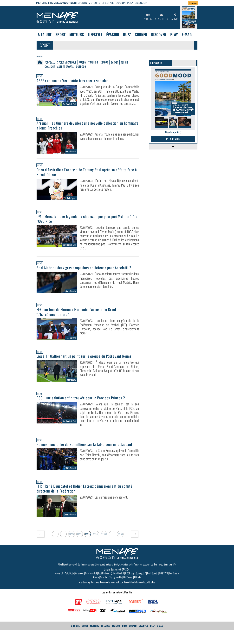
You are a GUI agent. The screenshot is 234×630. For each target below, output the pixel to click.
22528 (71, 534)
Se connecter (175, 3)
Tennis (124, 62)
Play (174, 34)
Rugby (82, 62)
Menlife (40, 56)
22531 (96, 534)
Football (50, 62)
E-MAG (187, 34)
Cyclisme (50, 67)
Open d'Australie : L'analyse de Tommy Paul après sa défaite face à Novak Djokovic (87, 172)
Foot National (103, 573)
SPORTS (82, 3)
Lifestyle (95, 34)
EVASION (120, 3)
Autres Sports (65, 67)
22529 (80, 534)
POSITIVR (163, 573)
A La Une (45, 34)
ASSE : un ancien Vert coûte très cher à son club (73, 80)
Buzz (127, 34)
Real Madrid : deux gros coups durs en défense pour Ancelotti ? (84, 267)
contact (143, 582)
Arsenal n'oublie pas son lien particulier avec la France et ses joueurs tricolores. (109, 136)
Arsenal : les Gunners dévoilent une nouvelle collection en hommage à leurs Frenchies (87, 125)
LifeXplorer (128, 577)
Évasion (112, 34)
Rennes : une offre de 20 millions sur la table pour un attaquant (84, 444)
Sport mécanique (66, 62)
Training (93, 62)
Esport (104, 62)
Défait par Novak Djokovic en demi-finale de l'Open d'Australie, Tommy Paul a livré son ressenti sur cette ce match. (109, 185)
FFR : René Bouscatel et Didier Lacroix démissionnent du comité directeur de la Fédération (84, 488)
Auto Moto (69, 573)
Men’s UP (59, 573)
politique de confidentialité (127, 582)
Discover (158, 34)
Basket (114, 62)
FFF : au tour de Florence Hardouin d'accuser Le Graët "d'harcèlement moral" (76, 312)
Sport (60, 34)
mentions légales (86, 582)
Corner (141, 34)
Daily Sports (152, 573)
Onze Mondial (91, 573)
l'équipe (151, 582)
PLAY (130, 3)
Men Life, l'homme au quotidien (56, 3)
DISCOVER (141, 3)
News (39, 76)
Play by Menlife (115, 577)
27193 (120, 534)
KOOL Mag (129, 573)
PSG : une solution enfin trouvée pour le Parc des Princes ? (81, 397)
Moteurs (76, 34)
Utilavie (137, 577)
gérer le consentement (104, 582)
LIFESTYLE (108, 3)
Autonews (79, 573)
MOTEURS (94, 3)
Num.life (103, 577)
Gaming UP (141, 573)
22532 (104, 534)
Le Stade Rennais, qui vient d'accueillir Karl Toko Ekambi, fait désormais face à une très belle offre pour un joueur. (109, 454)
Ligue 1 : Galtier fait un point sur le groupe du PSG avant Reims (84, 356)
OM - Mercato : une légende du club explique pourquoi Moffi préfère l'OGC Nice (87, 219)
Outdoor (81, 67)
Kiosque (193, 3)
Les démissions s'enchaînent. (111, 497)
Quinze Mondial (117, 573)
